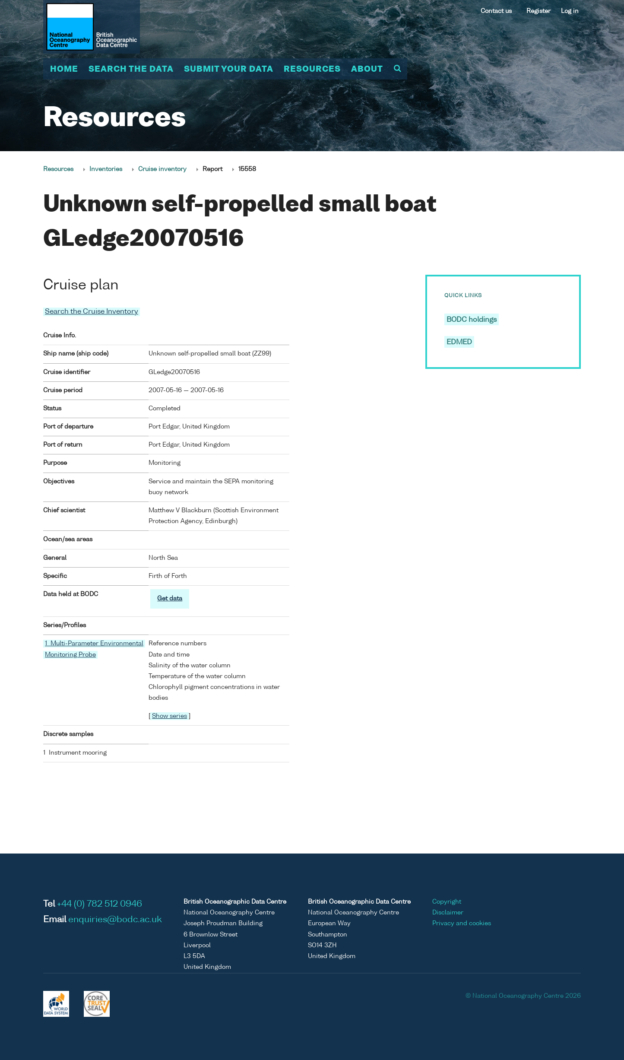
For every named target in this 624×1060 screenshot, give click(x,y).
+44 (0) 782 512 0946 (99, 904)
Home (64, 69)
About (367, 69)
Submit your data (228, 69)
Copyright (446, 902)
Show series (169, 716)
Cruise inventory (162, 169)
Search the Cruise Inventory (91, 311)
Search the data (131, 69)
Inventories (105, 169)
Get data (169, 599)
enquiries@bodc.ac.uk (115, 920)
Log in (570, 11)
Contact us (496, 11)
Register (538, 11)
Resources (312, 69)
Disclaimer (447, 913)
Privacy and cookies (461, 923)
